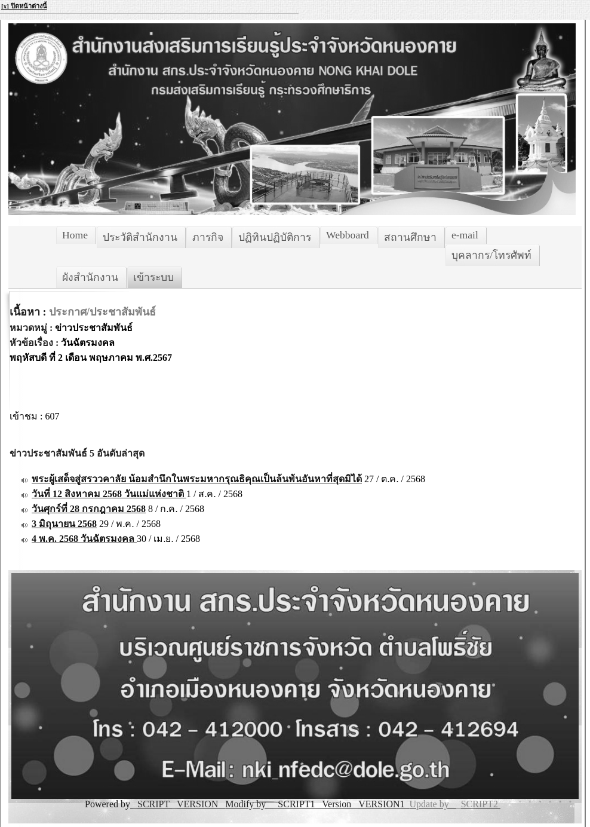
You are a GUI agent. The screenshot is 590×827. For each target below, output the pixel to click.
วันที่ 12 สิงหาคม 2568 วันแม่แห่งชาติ (109, 494)
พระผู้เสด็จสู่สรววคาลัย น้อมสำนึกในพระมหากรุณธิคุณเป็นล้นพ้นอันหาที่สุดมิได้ (197, 479)
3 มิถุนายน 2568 (64, 524)
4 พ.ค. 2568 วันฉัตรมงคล (84, 539)
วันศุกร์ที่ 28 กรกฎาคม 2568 (89, 509)
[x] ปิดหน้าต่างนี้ (24, 6)
